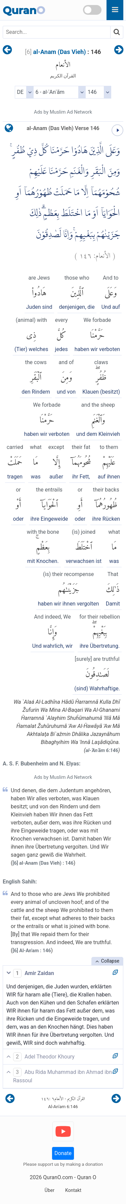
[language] (9, 129)
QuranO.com (58, 1177)
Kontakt (73, 1190)
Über (49, 1190)
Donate (63, 1153)
